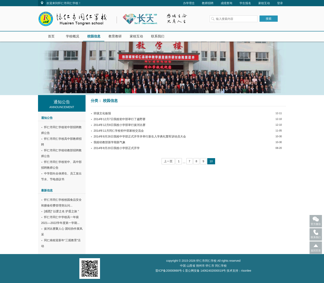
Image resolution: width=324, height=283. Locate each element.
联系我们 (157, 36)
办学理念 (189, 3)
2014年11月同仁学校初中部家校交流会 (119, 130)
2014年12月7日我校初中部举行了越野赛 (119, 119)
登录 (280, 3)
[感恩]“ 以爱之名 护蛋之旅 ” (61, 211)
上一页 (168, 161)
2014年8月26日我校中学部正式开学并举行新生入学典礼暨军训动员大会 (140, 136)
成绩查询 (226, 3)
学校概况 (72, 36)
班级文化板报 (102, 113)
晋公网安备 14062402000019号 (205, 270)
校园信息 (93, 36)
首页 (51, 36)
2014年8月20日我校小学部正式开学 (117, 148)
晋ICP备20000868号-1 (169, 270)
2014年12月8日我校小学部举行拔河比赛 (119, 125)
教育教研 (115, 36)
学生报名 (245, 3)
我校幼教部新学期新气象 (109, 142)
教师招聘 (207, 3)
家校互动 (264, 3)
